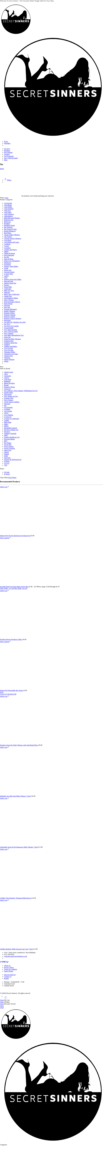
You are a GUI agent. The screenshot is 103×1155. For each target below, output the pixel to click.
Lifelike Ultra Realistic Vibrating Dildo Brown (15, 898)
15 (5, 694)
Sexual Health (8, 328)
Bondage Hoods (9, 225)
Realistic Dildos (9, 313)
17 (6, 694)
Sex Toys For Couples (11, 326)
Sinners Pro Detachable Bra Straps (11, 690)
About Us (7, 965)
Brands (6, 978)
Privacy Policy (9, 967)
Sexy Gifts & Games (11, 158)
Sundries (7, 344)
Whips (6, 361)
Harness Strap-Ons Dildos (12, 279)
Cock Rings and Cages (11, 242)
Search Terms (8, 971)
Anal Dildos (8, 207)
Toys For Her (8, 348)
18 (8, 694)
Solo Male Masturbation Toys (14, 335)
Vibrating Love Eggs (11, 354)
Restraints (7, 320)
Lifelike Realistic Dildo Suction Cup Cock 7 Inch (16, 949)
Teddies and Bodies (10, 346)
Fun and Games (9, 272)
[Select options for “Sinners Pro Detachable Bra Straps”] (5, 642)
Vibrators (7, 357)
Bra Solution (8, 152)
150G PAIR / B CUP (20, 588)
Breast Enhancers (10, 231)
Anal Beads (8, 205)
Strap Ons (7, 337)
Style (1, 692)
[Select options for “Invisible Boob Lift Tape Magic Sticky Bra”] (5, 538)
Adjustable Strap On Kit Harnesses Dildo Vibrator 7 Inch (19, 847)
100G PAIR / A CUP (7, 588)
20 (11, 694)
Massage (7, 292)
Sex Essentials (9, 156)
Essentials (7, 264)
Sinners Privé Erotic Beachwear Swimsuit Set (15, 536)
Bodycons (7, 222)
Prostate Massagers (10, 309)
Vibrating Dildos (9, 352)
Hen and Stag (8, 281)
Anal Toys (7, 210)
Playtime (7, 305)
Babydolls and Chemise (12, 218)
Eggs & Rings (8, 259)
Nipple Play (8, 296)
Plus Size (7, 307)
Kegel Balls (8, 287)
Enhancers (7, 263)
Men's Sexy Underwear (12, 294)
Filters (7, 180)
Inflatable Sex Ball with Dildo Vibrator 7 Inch (15, 796)
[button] (4, 487)
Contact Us (8, 976)
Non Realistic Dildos (11, 298)
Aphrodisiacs (8, 216)
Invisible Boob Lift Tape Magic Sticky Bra (14, 587)
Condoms (7, 244)
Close (6, 198)
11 (3, 694)
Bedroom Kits (8, 220)
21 (13, 694)
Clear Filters (12, 477)
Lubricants (7, 289)
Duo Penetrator (9, 255)
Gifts (5, 277)
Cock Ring (7, 240)
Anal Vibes (7, 212)
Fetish (6, 268)
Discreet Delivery (10, 975)
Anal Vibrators (9, 214)
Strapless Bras (8, 341)
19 (10, 694)
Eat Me (6, 257)
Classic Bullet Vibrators (12, 235)
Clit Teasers (8, 237)
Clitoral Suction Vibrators (12, 238)
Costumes (7, 248)
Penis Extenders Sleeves (12, 302)
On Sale (6, 472)
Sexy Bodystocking (10, 330)
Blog (5, 160)
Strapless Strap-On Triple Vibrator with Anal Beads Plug (19, 745)
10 (1, 694)
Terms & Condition (10, 969)
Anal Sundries (8, 209)
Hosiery (6, 285)
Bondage (7, 150)
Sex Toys (7, 149)
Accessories (8, 203)
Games (6, 276)
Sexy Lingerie (8, 333)
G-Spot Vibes (8, 274)
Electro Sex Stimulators (12, 261)
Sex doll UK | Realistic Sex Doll (15, 322)
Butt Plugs (7, 233)
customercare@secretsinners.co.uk (15, 956)
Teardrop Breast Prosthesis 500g (11, 639)
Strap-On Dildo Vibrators (12, 339)
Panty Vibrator (9, 300)
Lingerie (7, 154)
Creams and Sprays (10, 250)
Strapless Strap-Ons (10, 343)
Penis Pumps (8, 304)
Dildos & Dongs (9, 253)
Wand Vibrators (9, 359)
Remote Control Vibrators (12, 318)
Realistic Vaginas (9, 315)
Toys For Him (8, 350)
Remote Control (9, 317)
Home (2, 169)
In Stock (7, 474)
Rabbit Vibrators (9, 311)
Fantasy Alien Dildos (11, 266)
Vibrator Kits (8, 356)
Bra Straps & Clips (10, 229)
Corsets (6, 246)
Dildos (6, 251)
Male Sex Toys (9, 290)
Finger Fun (7, 270)
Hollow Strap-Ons (10, 283)
